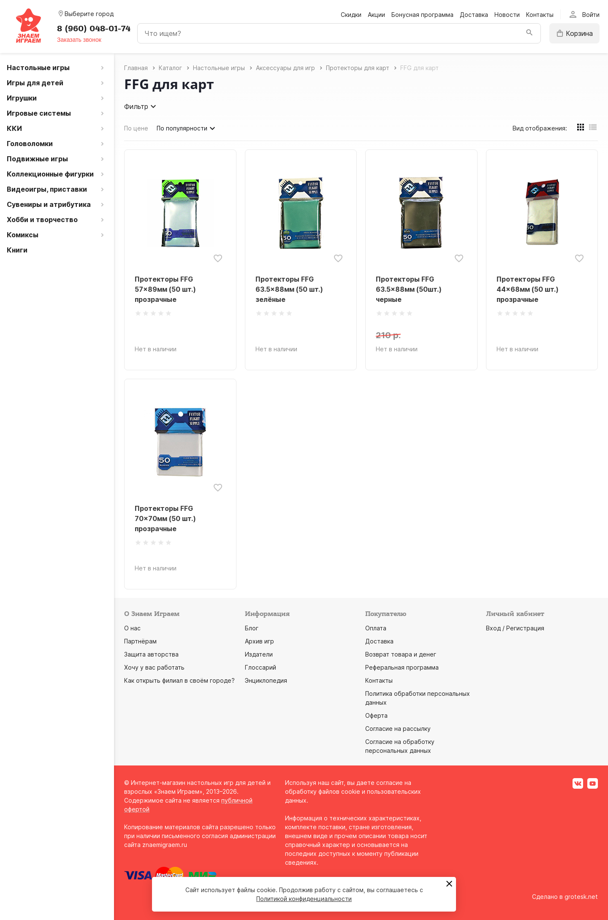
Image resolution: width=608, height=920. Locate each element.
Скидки (351, 14)
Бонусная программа (422, 14)
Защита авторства (151, 654)
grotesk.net (581, 896)
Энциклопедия (266, 680)
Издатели (259, 654)
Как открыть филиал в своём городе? (179, 680)
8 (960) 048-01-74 (93, 28)
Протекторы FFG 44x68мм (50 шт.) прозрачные (528, 289)
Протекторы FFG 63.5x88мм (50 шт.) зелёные (289, 289)
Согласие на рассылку (398, 728)
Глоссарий (260, 667)
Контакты (540, 14)
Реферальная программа (402, 667)
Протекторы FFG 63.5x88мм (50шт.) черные (409, 289)
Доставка (474, 14)
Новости (507, 14)
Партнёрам (140, 641)
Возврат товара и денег (400, 654)
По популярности (187, 128)
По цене (136, 128)
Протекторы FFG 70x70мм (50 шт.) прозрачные (165, 518)
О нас (132, 628)
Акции (376, 14)
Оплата (375, 628)
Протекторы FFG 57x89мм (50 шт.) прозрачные (165, 289)
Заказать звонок (79, 39)
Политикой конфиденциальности (304, 898)
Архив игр (259, 641)
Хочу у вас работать (154, 667)
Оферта (376, 715)
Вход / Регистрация (515, 628)
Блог (251, 628)
